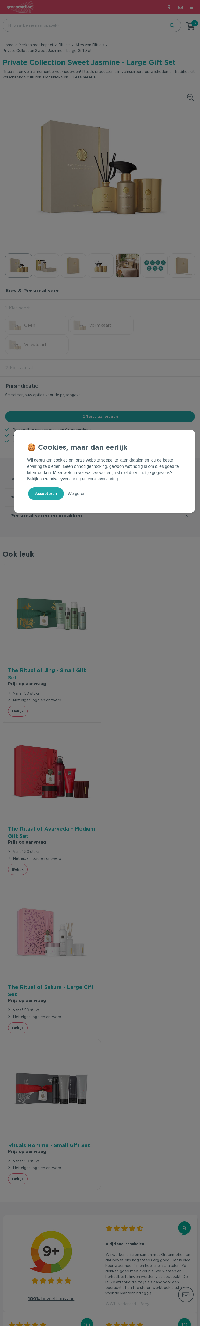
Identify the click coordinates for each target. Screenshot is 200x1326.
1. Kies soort (17, 307)
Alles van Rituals (89, 45)
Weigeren (76, 493)
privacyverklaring (65, 479)
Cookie (112, 1306)
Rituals (64, 45)
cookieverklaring (103, 479)
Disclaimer (132, 1306)
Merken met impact (35, 45)
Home (8, 45)
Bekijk (17, 691)
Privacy (95, 1306)
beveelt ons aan (51, 968)
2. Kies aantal (19, 348)
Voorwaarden (73, 1306)
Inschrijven (167, 1187)
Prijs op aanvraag (27, 663)
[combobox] (84, 25)
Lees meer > (84, 77)
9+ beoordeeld (78, 410)
